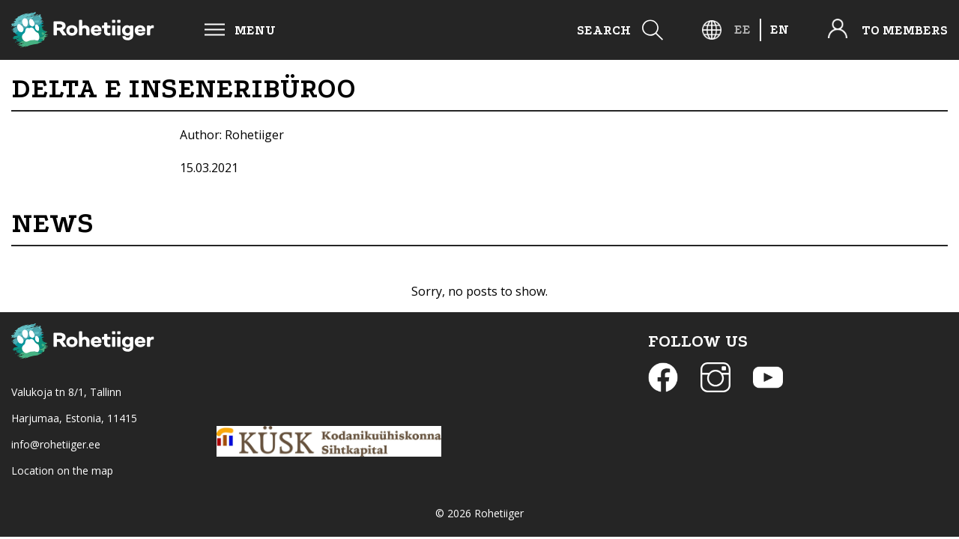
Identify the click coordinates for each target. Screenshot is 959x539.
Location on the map (62, 470)
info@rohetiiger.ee (55, 444)
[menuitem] (742, 29)
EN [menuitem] (779, 29)
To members (905, 30)
